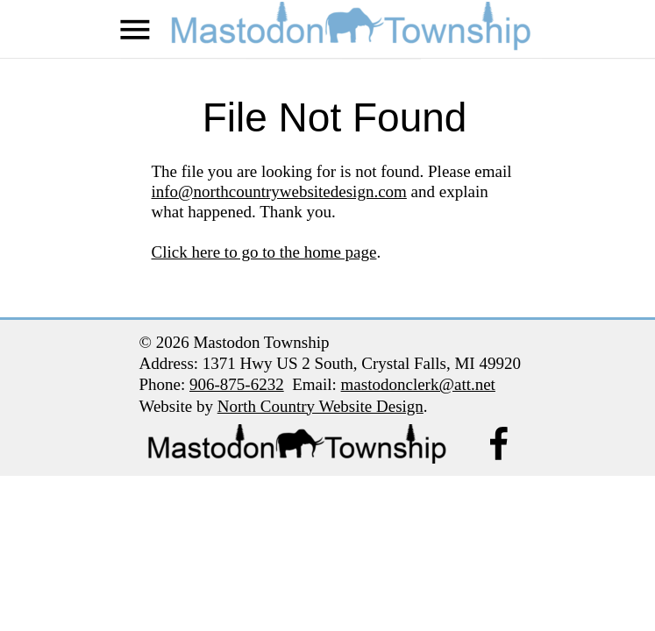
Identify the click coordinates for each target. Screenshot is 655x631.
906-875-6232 (236, 384)
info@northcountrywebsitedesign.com (279, 191)
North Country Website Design (320, 406)
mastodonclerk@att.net (418, 384)
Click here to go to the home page (264, 252)
